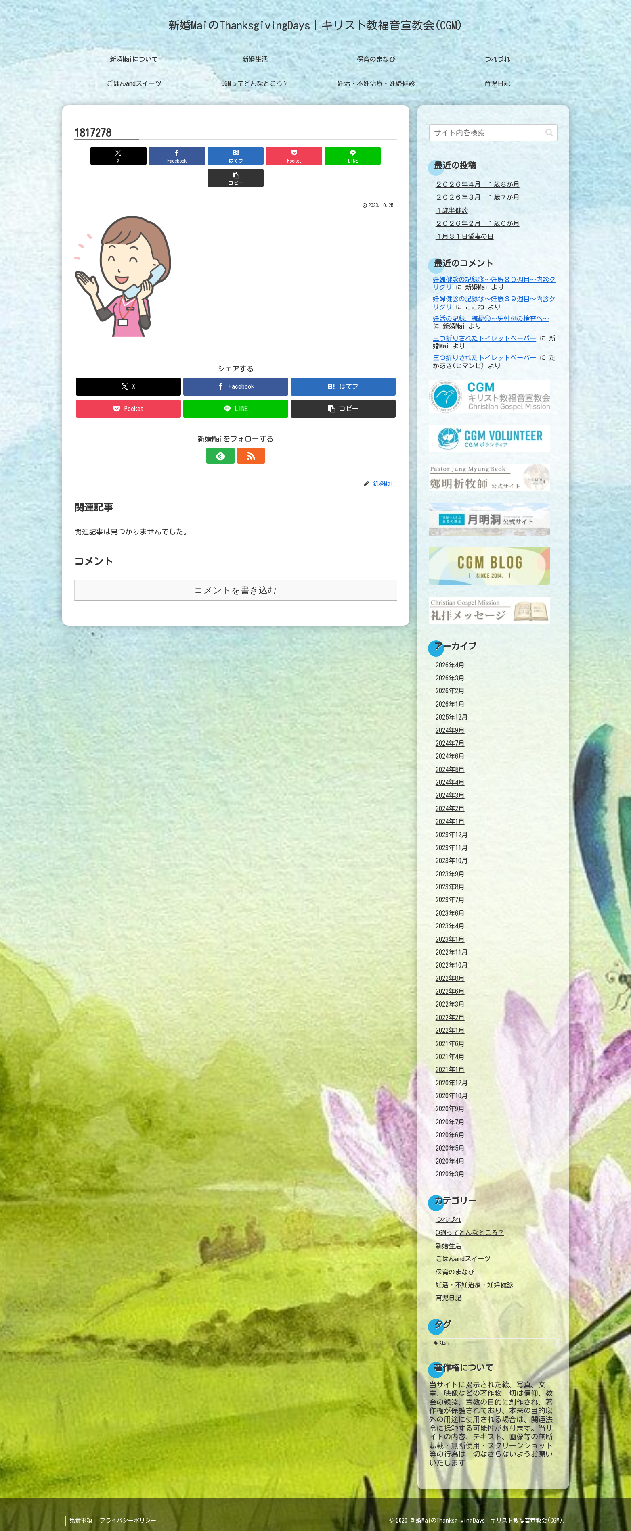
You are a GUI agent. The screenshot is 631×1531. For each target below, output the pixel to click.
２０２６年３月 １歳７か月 (478, 197)
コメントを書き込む (235, 568)
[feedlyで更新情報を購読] (226, 434)
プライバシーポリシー (129, 1520)
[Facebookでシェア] (154, 156)
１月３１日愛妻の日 (465, 236)
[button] (371, 156)
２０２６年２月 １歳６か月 (478, 223)
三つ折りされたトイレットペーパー (484, 338)
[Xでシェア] (100, 156)
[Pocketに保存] (263, 156)
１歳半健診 (452, 210)
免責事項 (81, 1520)
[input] (493, 132)
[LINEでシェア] (317, 156)
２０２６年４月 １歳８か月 (478, 184)
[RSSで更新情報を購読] (245, 434)
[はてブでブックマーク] (208, 156)
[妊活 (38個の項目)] (493, 1342)
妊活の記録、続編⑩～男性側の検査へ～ (491, 318)
